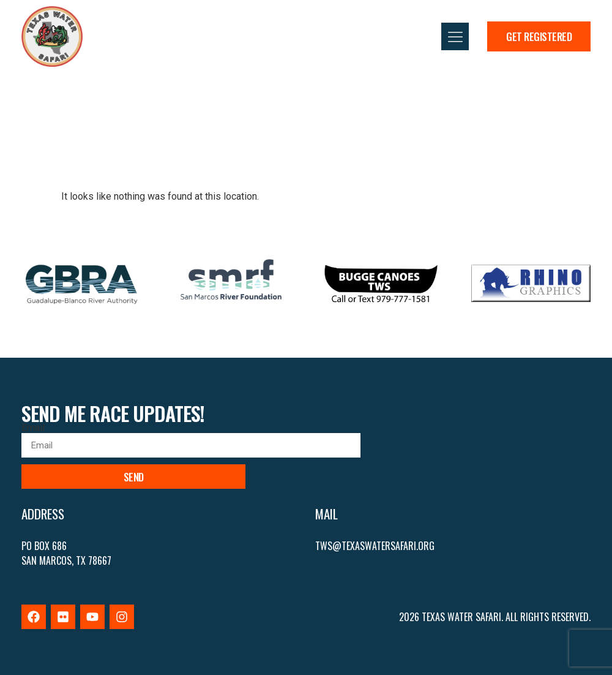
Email (33, 428)
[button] (455, 36)
